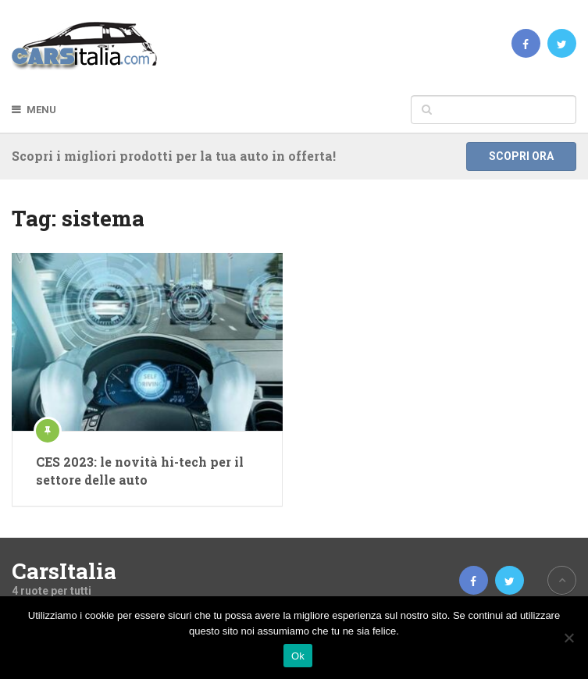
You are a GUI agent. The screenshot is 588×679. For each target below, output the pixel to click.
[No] (568, 637)
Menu (41, 110)
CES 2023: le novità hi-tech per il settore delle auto (140, 470)
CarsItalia (64, 571)
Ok (298, 656)
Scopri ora (521, 156)
